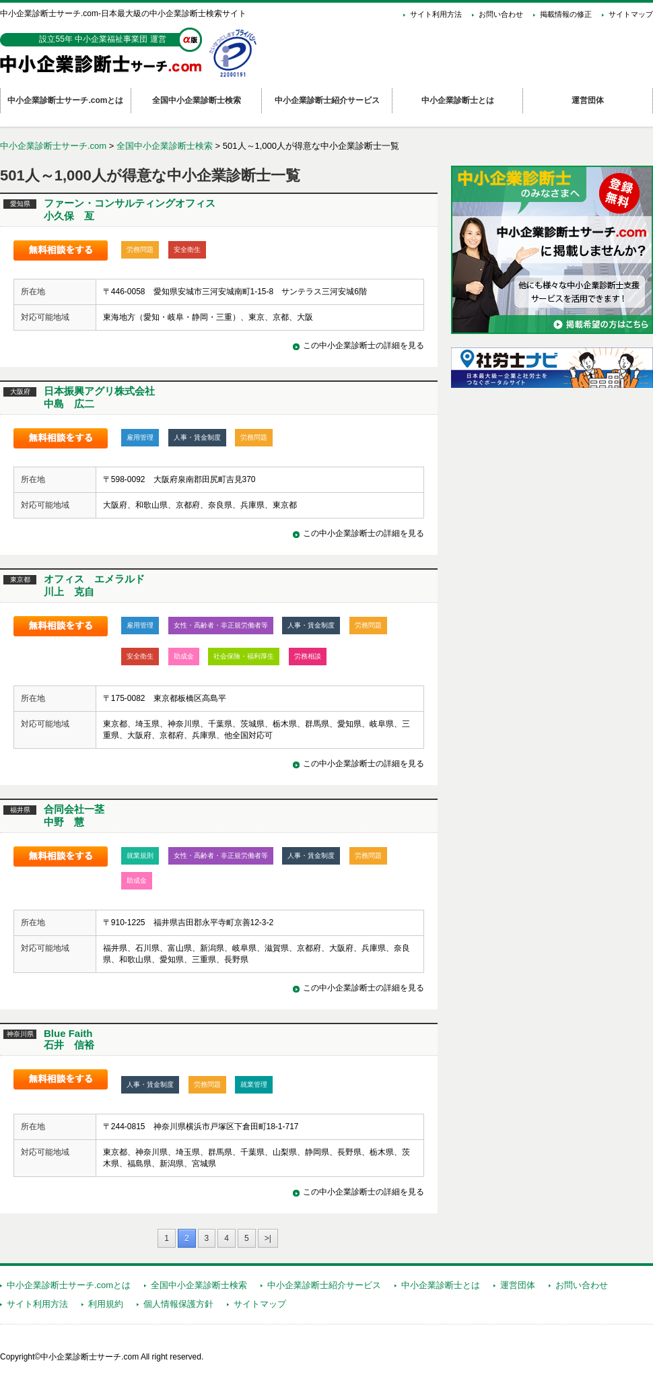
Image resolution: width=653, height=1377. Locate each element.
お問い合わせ (501, 14)
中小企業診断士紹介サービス (324, 1285)
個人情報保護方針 (178, 1304)
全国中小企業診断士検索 (164, 146)
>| (268, 1238)
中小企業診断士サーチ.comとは (69, 1285)
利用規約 (105, 1304)
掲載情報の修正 (566, 14)
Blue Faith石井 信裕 (69, 1039)
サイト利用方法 (436, 14)
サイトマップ (631, 14)
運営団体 (517, 1285)
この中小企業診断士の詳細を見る (363, 345)
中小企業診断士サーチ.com (53, 146)
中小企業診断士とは (440, 1285)
